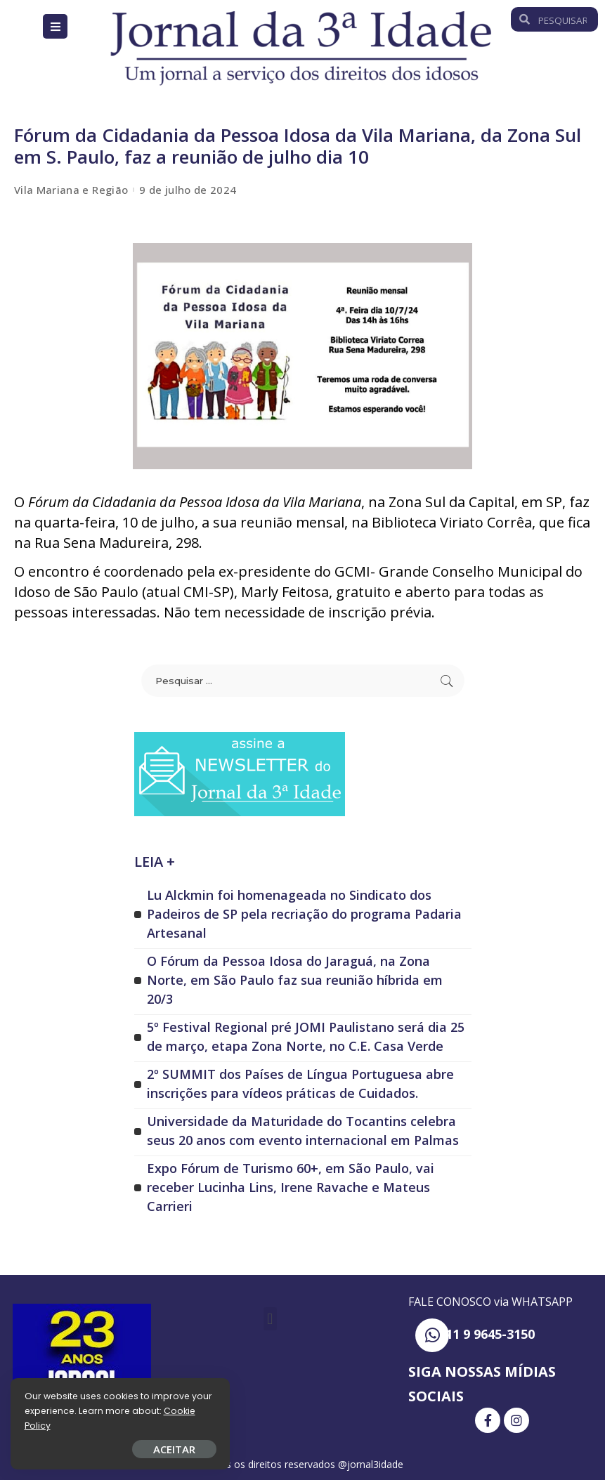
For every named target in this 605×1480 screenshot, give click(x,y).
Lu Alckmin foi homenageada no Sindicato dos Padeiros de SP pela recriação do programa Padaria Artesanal (304, 913)
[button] (270, 1318)
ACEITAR (165, 1449)
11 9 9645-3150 (490, 1333)
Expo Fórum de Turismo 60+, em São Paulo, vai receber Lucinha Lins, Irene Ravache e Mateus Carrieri (290, 1187)
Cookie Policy (54, 1426)
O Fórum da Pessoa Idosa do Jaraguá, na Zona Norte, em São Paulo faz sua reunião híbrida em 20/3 (295, 979)
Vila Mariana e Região (71, 190)
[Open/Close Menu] (55, 26)
